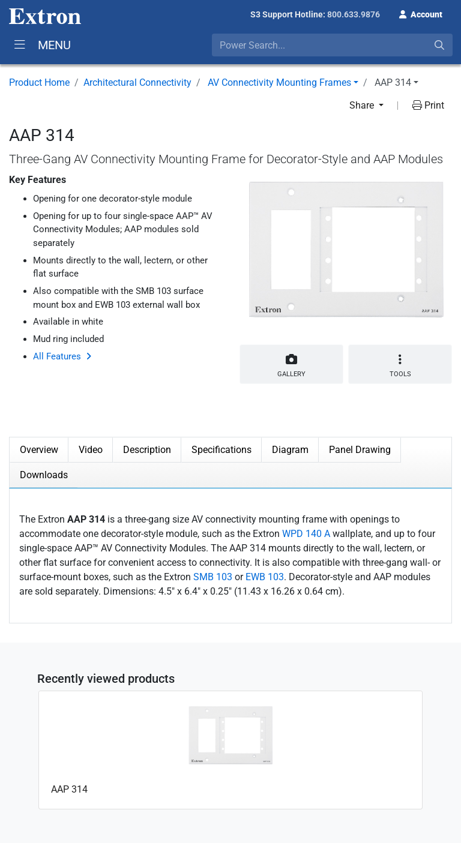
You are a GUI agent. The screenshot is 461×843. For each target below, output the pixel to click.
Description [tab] (147, 449)
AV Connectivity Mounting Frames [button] (279, 82)
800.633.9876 (353, 14)
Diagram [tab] (290, 449)
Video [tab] (91, 449)
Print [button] (428, 105)
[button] (421, 13)
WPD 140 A (306, 533)
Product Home (39, 82)
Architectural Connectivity (137, 82)
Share (362, 105)
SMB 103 (212, 577)
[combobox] (332, 45)
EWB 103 (265, 577)
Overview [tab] (39, 449)
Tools (400, 365)
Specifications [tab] (221, 449)
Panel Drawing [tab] (360, 449)
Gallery (291, 363)
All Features (57, 356)
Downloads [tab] (44, 475)
